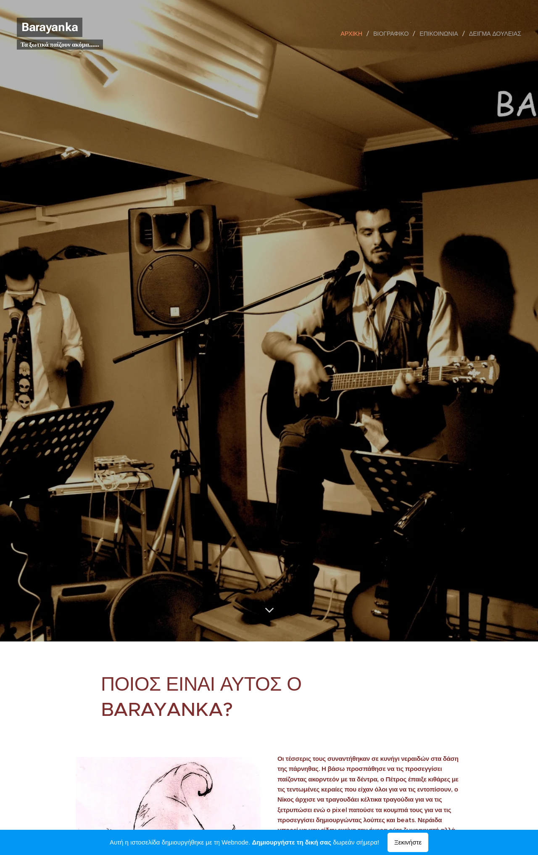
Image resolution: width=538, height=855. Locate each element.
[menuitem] (354, 33)
